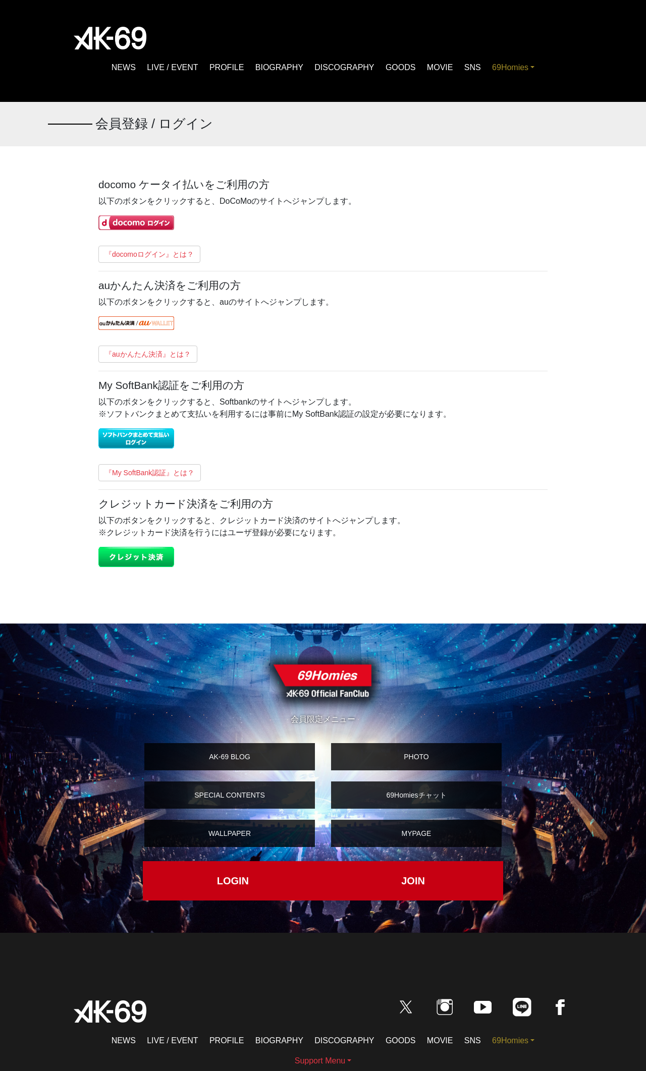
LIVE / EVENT (172, 67)
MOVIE (440, 67)
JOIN (413, 880)
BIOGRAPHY (279, 67)
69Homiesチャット (416, 795)
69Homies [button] (510, 67)
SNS (472, 67)
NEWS (124, 67)
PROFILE (226, 67)
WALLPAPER (229, 833)
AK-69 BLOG (229, 757)
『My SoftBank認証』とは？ (149, 473)
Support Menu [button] (320, 1060)
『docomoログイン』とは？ (149, 254)
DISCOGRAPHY (344, 67)
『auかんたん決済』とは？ (148, 354)
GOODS (401, 67)
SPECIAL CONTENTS (229, 795)
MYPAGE (417, 833)
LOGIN (233, 880)
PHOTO (416, 757)
